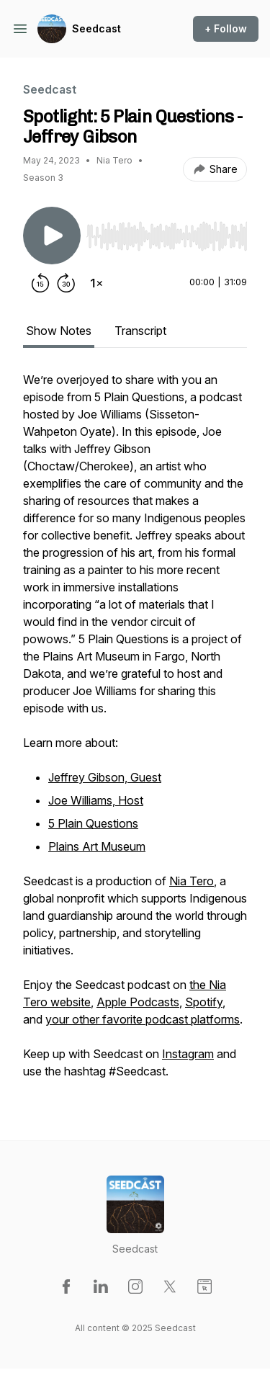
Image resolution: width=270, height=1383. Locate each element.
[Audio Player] (166, 232)
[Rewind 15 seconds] (40, 283)
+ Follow (225, 28)
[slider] (166, 236)
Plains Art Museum (96, 846)
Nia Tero (191, 881)
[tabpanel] (135, 732)
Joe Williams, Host (95, 800)
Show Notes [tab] (58, 330)
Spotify (203, 1002)
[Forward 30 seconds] (66, 283)
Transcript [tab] (140, 330)
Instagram (188, 1054)
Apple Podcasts (137, 1002)
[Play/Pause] (52, 235)
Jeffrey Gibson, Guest (104, 777)
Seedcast (96, 28)
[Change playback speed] (96, 283)
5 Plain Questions (93, 823)
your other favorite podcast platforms (142, 1019)
